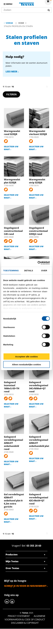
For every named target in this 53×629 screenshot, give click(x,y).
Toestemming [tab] (11, 270)
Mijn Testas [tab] (12, 561)
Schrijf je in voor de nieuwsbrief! (25, 585)
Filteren (11, 94)
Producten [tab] (12, 554)
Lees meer (11, 71)
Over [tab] (44, 270)
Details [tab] (28, 270)
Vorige (9, 23)
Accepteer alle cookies (26, 356)
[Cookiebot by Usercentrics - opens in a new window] (38, 263)
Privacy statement (19, 616)
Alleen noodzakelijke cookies (26, 364)
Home (21, 23)
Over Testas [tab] (12, 568)
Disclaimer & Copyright (25, 622)
